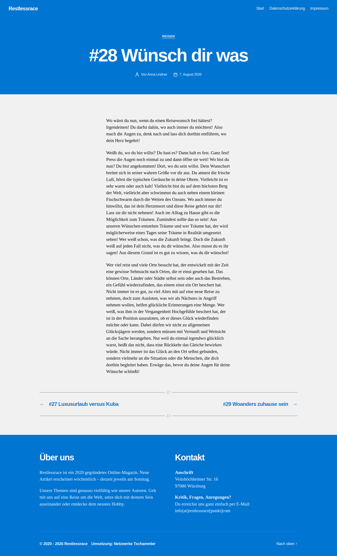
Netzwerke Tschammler (134, 544)
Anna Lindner (157, 74)
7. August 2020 (190, 74)
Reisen (168, 36)
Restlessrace (23, 8)
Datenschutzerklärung (287, 8)
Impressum (319, 8)
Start (260, 8)
